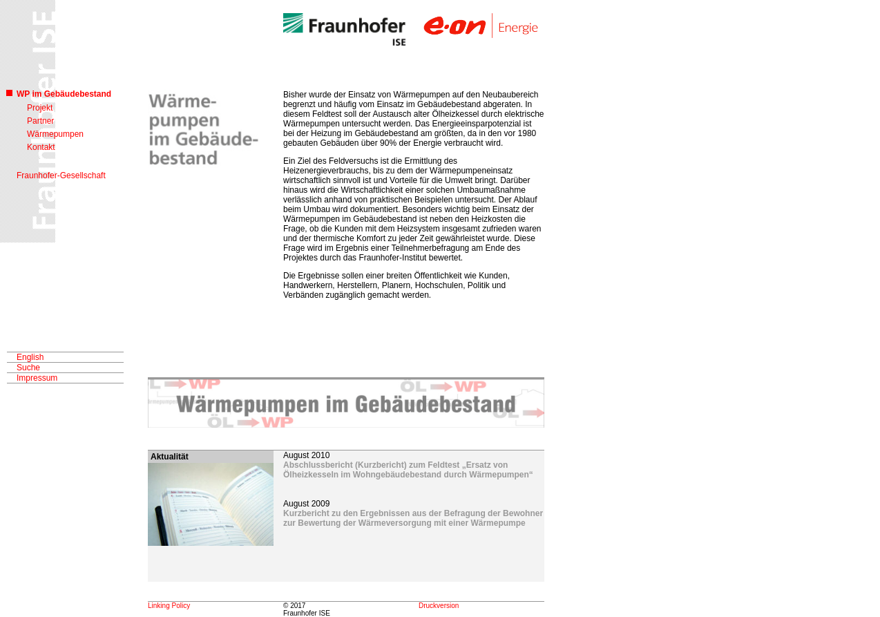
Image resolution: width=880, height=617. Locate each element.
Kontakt (41, 147)
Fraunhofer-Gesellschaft (61, 175)
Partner (40, 121)
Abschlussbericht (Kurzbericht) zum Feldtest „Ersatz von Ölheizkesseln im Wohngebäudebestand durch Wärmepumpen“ (408, 470)
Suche (28, 367)
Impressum (37, 378)
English (30, 357)
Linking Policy (169, 605)
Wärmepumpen (55, 134)
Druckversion (439, 605)
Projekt (39, 108)
